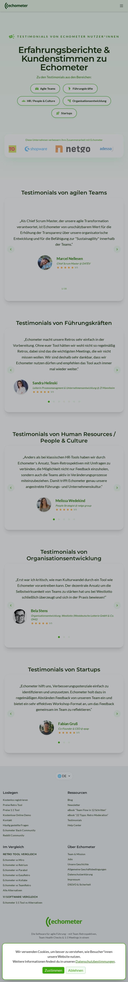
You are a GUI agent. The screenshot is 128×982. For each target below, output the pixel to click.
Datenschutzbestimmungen (95, 961)
